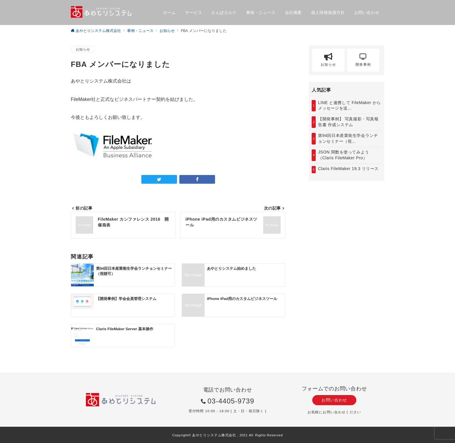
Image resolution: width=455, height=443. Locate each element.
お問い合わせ (334, 400)
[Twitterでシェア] (159, 179)
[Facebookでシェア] (197, 179)
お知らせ (83, 49)
